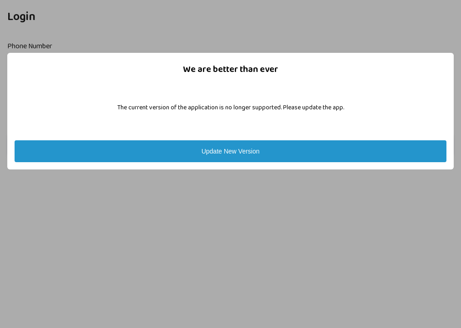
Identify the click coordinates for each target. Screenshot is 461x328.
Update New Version (231, 151)
